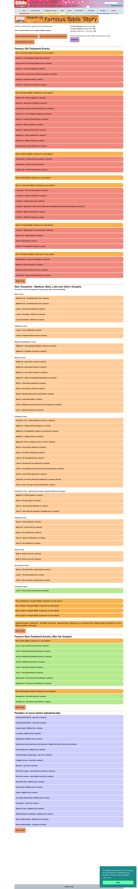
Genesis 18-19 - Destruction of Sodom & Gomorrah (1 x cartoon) (36, 74)
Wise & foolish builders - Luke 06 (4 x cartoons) (31, 824)
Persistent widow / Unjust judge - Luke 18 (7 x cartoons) (34, 755)
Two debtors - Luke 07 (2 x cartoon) (27, 803)
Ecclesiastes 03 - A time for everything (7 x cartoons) (33, 259)
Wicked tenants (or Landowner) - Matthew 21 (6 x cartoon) (34, 814)
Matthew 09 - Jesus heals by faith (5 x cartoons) (31, 367)
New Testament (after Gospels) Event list (53, 36)
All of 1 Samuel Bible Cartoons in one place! (35, 185)
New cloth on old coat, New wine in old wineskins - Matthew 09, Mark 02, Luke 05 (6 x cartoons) (46, 744)
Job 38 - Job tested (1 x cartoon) (26, 241)
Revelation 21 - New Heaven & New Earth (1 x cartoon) (33, 701)
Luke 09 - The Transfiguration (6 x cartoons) (30, 458)
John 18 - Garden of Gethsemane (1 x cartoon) (30, 538)
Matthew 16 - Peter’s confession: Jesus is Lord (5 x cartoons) (35, 442)
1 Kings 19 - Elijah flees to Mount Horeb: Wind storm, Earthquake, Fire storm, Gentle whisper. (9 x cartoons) (50, 206)
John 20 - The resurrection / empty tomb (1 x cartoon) (33, 580)
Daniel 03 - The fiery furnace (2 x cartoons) (29, 264)
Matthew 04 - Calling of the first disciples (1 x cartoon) (33, 426)
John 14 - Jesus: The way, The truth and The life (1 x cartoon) (35, 485)
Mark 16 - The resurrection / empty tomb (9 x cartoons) (33, 569)
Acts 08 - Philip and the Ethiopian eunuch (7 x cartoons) (34, 656)
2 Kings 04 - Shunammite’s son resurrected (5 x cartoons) (34, 230)
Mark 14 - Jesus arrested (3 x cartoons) (28, 522)
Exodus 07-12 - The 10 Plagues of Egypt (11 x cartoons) (33, 114)
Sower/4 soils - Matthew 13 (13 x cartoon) (29, 787)
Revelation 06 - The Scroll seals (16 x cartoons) (31, 696)
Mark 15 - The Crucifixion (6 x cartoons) (28, 532)
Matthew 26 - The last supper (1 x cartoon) (29, 495)
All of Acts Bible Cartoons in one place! (33, 641)
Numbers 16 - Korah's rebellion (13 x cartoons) (31, 135)
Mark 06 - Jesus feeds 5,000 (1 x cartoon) (29, 399)
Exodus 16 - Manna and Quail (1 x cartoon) (29, 124)
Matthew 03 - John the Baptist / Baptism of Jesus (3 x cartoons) (36, 346)
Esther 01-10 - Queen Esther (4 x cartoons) (29, 235)
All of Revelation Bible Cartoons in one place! (36, 691)
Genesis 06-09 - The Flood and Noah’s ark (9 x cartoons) (34, 63)
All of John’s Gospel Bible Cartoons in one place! (37, 615)
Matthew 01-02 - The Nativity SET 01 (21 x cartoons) (32, 298)
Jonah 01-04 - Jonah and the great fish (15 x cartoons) (33, 275)
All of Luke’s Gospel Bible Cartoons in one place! (37, 611)
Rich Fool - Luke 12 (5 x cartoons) (26, 765)
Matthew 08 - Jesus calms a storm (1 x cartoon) (31, 361)
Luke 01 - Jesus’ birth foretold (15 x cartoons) (30, 309)
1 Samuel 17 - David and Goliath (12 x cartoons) (31, 195)
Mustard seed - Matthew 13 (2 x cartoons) (29, 739)
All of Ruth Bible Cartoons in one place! (33, 178)
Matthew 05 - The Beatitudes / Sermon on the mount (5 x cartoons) (37, 431)
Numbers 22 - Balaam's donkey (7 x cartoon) (30, 140)
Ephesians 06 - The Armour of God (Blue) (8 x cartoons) (33, 683)
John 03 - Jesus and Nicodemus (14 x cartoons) (31, 474)
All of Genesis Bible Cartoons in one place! (35, 53)
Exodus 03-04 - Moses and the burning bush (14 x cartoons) (35, 108)
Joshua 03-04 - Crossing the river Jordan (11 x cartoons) (34, 159)
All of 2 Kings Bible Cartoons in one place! (34, 225)
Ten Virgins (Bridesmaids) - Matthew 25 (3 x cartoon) (32, 798)
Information (91, 10)
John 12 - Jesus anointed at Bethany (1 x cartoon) (32, 506)
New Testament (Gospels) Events (26, 36)
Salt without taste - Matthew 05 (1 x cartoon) (30, 782)
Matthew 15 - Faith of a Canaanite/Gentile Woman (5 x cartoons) (36, 378)
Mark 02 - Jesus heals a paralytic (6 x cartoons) (31, 383)
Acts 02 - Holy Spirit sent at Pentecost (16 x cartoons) (33, 651)
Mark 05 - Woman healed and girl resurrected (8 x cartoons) (35, 394)
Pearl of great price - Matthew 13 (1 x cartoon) (30, 749)
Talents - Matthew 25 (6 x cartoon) (26, 792)
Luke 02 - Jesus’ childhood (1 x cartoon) (28, 330)
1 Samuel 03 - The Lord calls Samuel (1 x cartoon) (32, 190)
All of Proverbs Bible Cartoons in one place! (35, 254)
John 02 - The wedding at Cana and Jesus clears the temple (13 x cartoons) (40, 468)
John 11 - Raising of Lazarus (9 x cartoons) (29, 410)
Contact (113, 10)
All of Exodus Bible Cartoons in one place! (34, 93)
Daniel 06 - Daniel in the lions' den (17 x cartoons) (32, 270)
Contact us (74, 39)
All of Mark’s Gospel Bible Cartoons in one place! (37, 606)
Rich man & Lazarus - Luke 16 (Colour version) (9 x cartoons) (35, 771)
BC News (103, 10)
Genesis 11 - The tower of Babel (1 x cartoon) (30, 69)
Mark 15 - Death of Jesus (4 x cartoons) (28, 553)
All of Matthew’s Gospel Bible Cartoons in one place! (39, 601)
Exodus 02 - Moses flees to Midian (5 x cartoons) (31, 103)
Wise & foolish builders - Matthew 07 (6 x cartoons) (32, 819)
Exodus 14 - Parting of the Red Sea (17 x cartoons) (32, 119)
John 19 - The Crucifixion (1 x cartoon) (28, 543)
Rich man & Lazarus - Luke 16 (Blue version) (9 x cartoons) (34, 776)
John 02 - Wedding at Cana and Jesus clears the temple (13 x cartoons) (38, 404)
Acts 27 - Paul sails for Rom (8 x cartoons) (29, 667)
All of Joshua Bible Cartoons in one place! (34, 154)
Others (70, 10)
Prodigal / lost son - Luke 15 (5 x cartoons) (29, 760)
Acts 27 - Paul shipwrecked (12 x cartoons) (29, 672)
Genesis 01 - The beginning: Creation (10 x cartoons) (33, 58)
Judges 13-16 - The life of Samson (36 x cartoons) (32, 170)
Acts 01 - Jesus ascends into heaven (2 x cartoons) (32, 590)
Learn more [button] (107, 877)
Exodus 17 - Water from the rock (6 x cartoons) (31, 130)
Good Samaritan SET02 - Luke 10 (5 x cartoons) (31, 723)
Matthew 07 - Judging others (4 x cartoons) (29, 436)
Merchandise (79, 10)
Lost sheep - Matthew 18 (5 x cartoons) (28, 733)
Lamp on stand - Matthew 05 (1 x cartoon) (29, 728)
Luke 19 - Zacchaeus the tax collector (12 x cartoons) (33, 463)
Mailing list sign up (116, 5)
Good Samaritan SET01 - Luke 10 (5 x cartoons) (31, 717)
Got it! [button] (118, 882)
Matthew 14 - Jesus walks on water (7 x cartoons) (31, 372)
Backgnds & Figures (51, 10)
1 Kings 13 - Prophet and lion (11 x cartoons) (30, 201)
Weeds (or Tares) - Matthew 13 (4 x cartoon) (30, 808)
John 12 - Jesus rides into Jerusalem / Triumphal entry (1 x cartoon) (37, 511)
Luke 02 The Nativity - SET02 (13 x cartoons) (30, 319)
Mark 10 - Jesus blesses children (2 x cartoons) (31, 447)
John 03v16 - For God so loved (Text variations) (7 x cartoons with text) (38, 479)
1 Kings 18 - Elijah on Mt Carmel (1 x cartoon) (30, 212)
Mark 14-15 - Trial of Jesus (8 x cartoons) (29, 527)
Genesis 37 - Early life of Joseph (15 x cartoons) (31, 85)
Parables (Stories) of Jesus (24, 42)
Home (24, 10)
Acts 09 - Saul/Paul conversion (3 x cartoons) (30, 662)
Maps (62, 10)
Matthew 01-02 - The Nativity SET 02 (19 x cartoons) (32, 303)
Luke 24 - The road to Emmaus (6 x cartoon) (30, 575)
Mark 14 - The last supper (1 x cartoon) (28, 500)
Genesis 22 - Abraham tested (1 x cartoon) (29, 79)
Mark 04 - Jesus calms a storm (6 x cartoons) (30, 388)
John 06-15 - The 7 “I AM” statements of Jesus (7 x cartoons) (35, 420)
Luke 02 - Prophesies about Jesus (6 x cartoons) (31, 335)
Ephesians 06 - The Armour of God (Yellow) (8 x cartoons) (34, 678)
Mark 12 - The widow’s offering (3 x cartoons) (30, 452)
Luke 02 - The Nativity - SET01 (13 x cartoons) (30, 314)
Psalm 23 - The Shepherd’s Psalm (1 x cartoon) (31, 246)
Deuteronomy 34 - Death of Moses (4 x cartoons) (31, 146)
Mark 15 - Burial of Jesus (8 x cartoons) (28, 559)
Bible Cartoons (35, 10)
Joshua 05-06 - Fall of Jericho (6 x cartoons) (30, 164)
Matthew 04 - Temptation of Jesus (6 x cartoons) (31, 351)
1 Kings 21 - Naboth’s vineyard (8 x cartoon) (30, 217)
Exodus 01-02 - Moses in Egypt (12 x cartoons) (31, 98)
